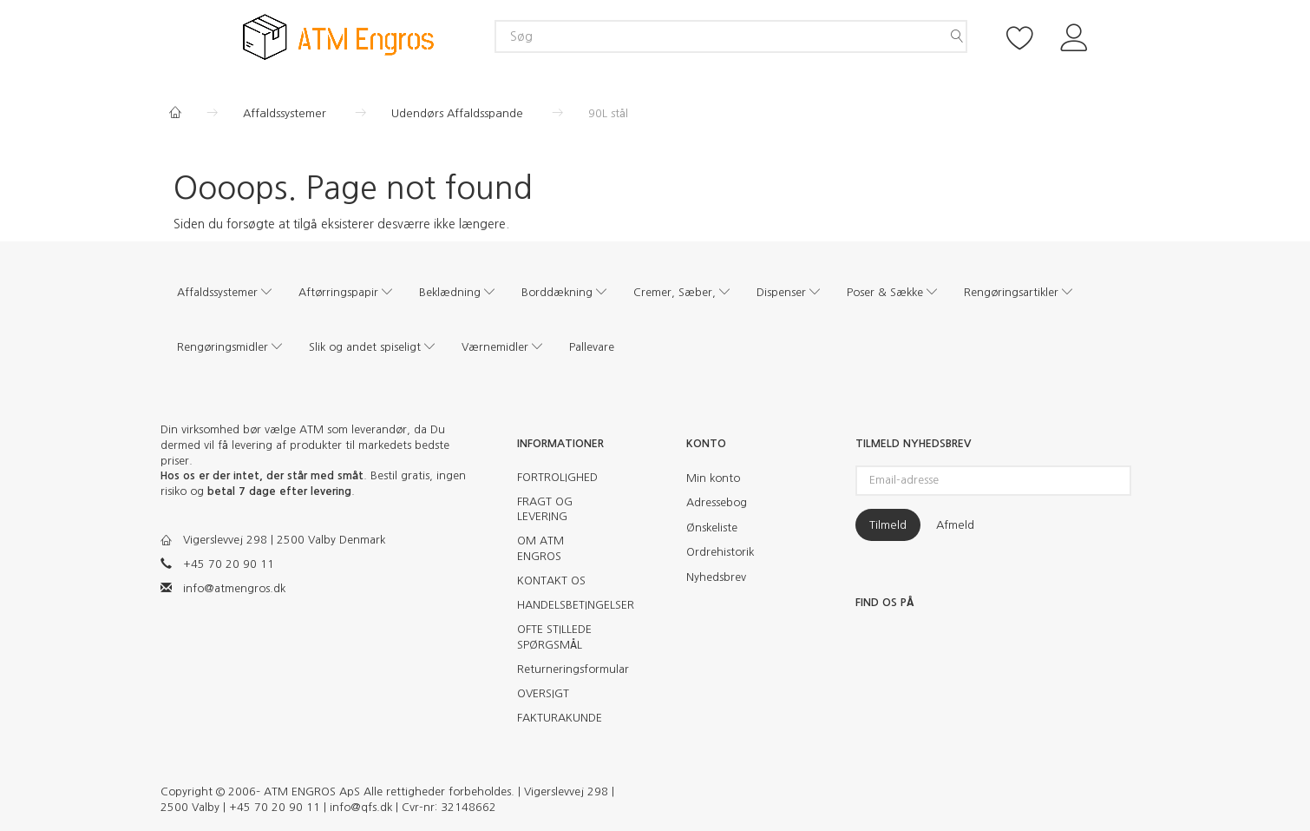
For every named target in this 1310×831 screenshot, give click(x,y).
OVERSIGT (543, 693)
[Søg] (957, 36)
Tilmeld (888, 525)
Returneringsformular (566, 669)
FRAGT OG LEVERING (545, 509)
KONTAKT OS (551, 580)
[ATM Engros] (338, 36)
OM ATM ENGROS (540, 548)
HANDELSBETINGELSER (566, 604)
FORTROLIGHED (557, 477)
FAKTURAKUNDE (559, 717)
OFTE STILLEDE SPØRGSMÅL (554, 636)
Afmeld (955, 525)
